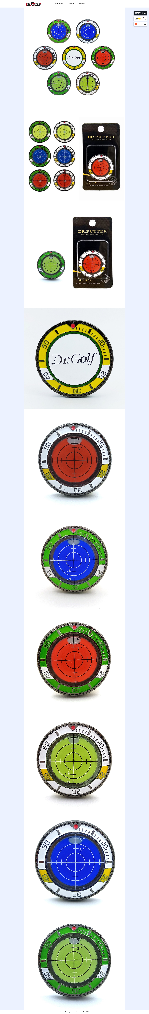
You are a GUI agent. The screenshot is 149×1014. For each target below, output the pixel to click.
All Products (71, 4)
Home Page (59, 4)
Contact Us (81, 4)
